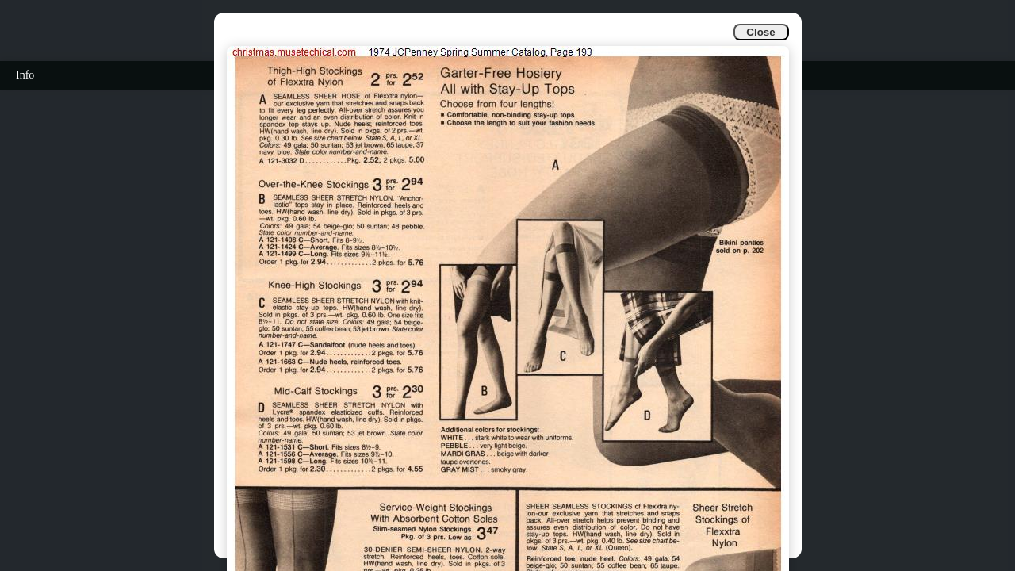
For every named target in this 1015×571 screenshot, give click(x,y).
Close (760, 32)
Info (25, 75)
